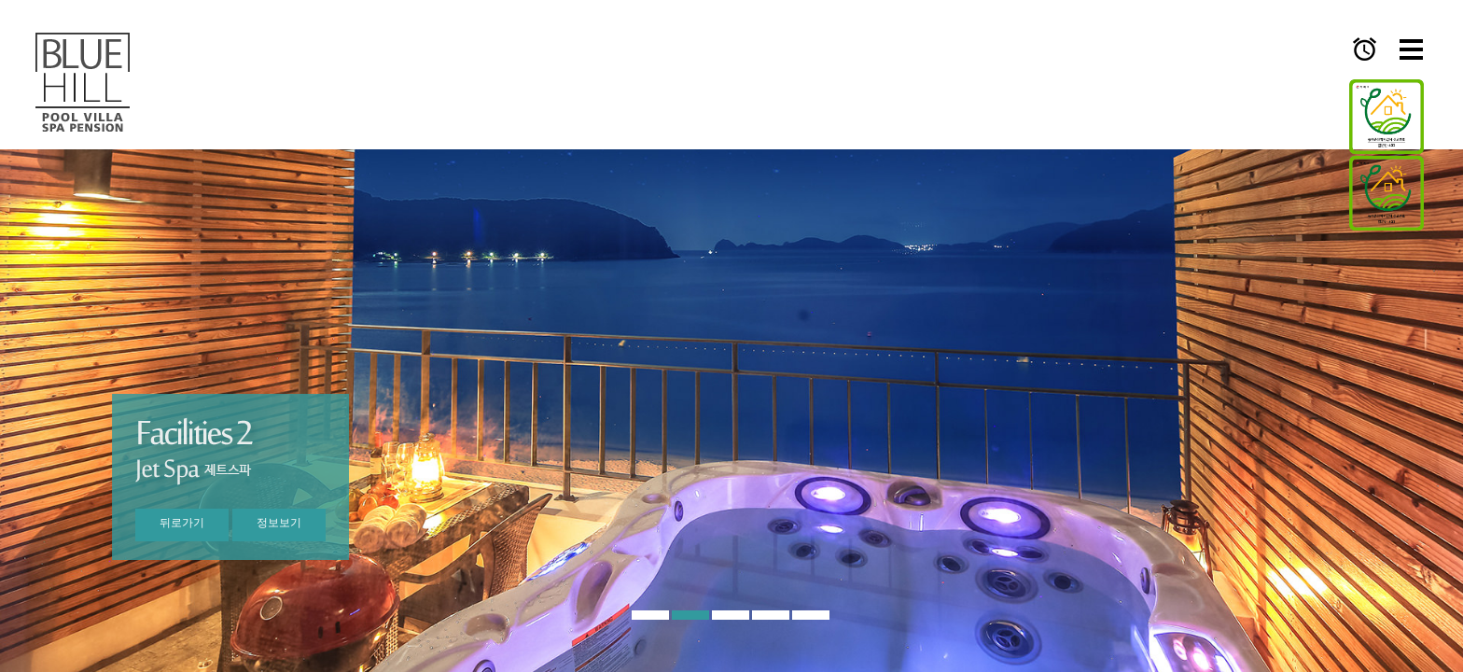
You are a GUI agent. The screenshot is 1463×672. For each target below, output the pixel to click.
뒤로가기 (182, 522)
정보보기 (279, 522)
